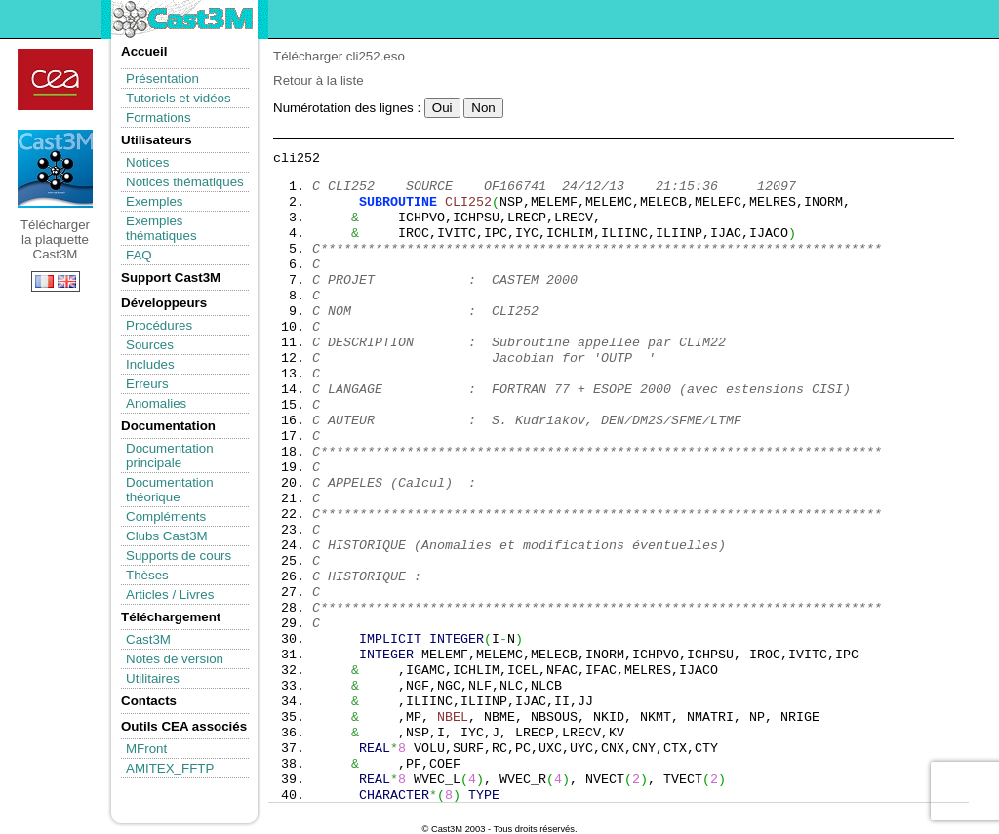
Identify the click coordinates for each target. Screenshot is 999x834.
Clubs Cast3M (167, 536)
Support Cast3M (170, 277)
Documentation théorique (170, 489)
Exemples (154, 201)
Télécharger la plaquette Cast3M (55, 169)
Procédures (159, 325)
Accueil (144, 51)
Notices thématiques (185, 182)
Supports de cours (178, 555)
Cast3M (148, 639)
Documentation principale (170, 455)
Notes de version (174, 659)
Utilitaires (153, 678)
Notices (147, 162)
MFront (146, 748)
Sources (150, 345)
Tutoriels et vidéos (178, 98)
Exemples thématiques (161, 228)
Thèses (147, 575)
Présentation (162, 78)
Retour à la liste (318, 80)
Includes (150, 364)
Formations (158, 117)
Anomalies (156, 403)
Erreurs (147, 384)
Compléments (166, 516)
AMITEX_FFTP (170, 768)
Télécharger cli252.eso (339, 56)
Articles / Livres (170, 594)
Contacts (149, 701)
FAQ (139, 255)
